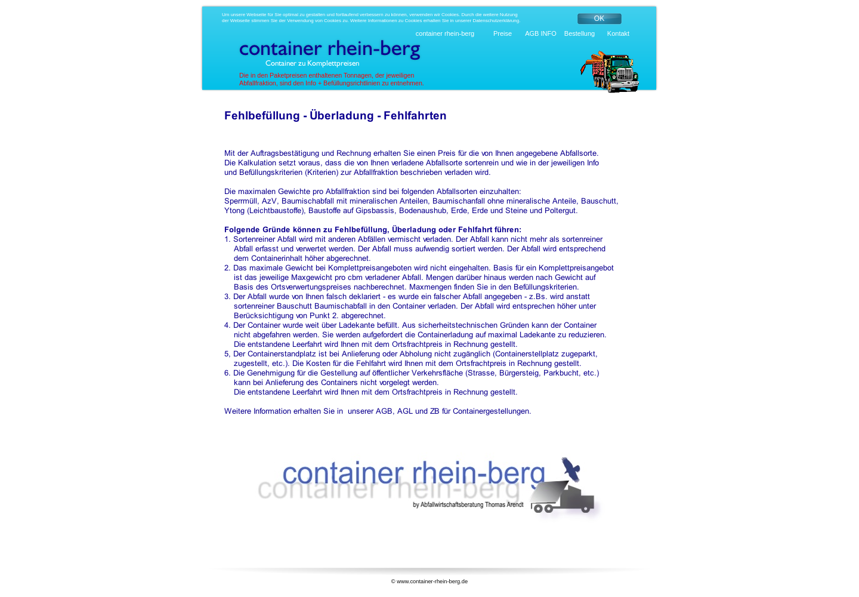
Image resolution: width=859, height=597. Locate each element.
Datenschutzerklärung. (496, 20)
